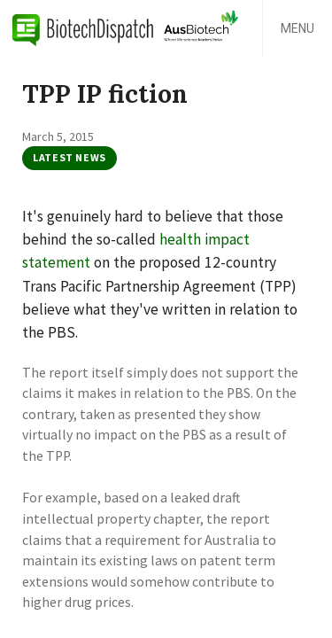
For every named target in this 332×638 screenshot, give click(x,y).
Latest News (69, 157)
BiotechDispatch (83, 28)
